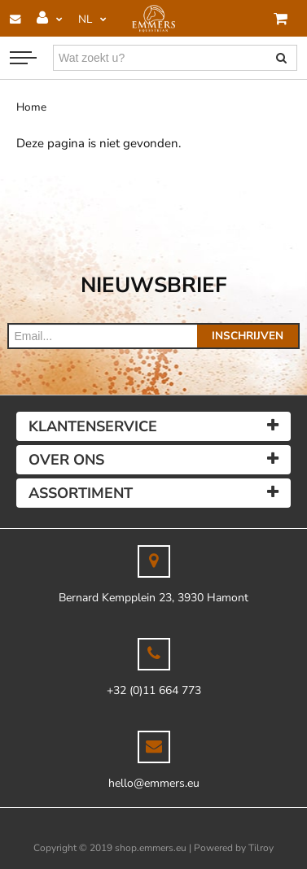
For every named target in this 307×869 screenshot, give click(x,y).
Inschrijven (247, 335)
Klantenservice (93, 426)
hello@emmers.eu (154, 783)
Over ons (66, 459)
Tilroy (261, 847)
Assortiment (81, 493)
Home (31, 107)
